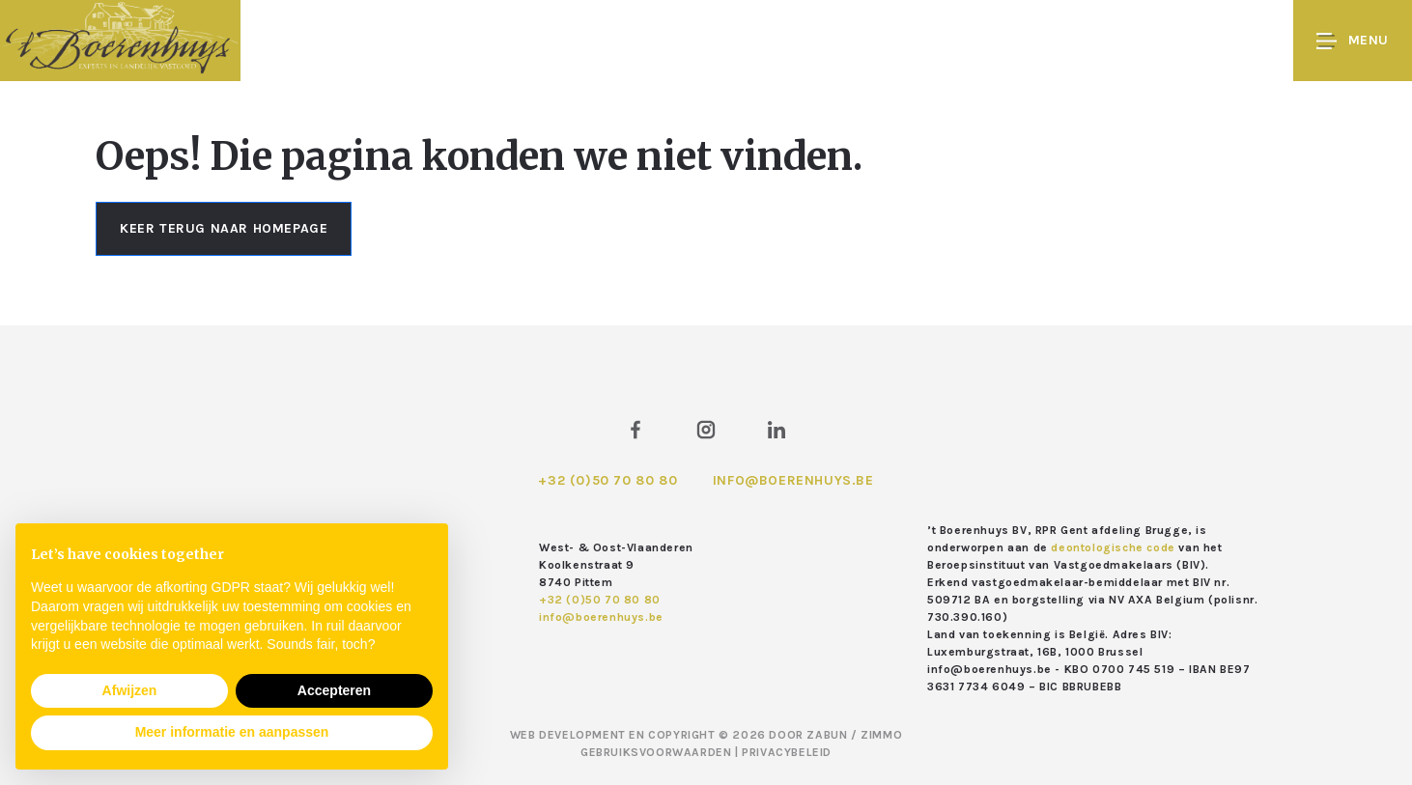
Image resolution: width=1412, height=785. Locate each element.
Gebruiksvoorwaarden (657, 752)
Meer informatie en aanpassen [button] (232, 732)
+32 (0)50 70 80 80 (607, 480)
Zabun (826, 735)
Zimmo (881, 735)
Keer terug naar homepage (223, 228)
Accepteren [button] (334, 690)
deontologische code (1112, 547)
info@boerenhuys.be (793, 480)
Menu (1352, 41)
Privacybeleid (787, 752)
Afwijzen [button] (129, 690)
